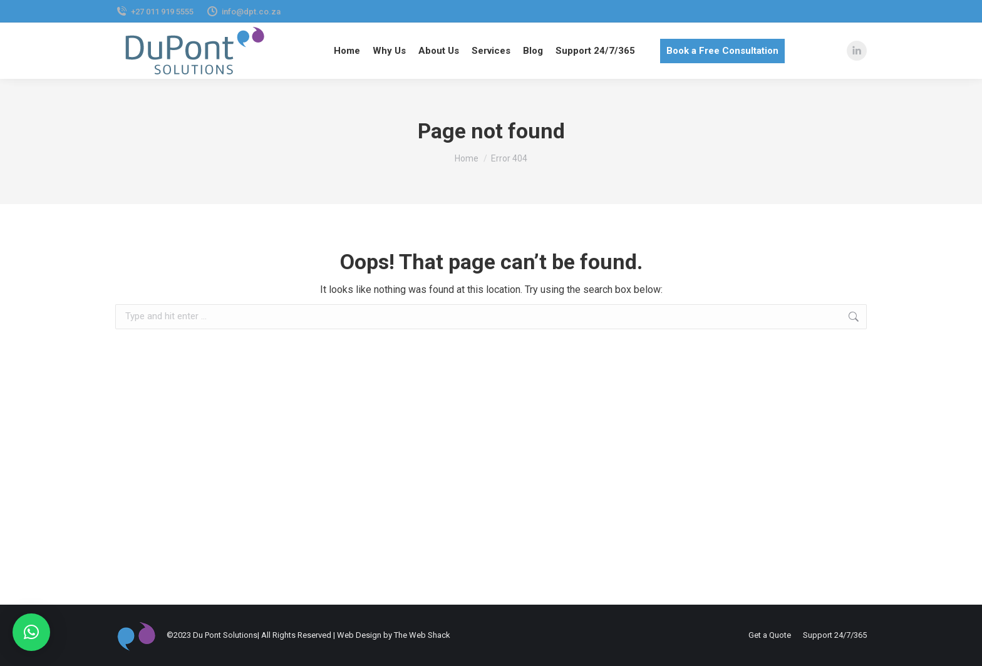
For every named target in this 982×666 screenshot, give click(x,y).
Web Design (359, 635)
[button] (31, 632)
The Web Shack (422, 635)
